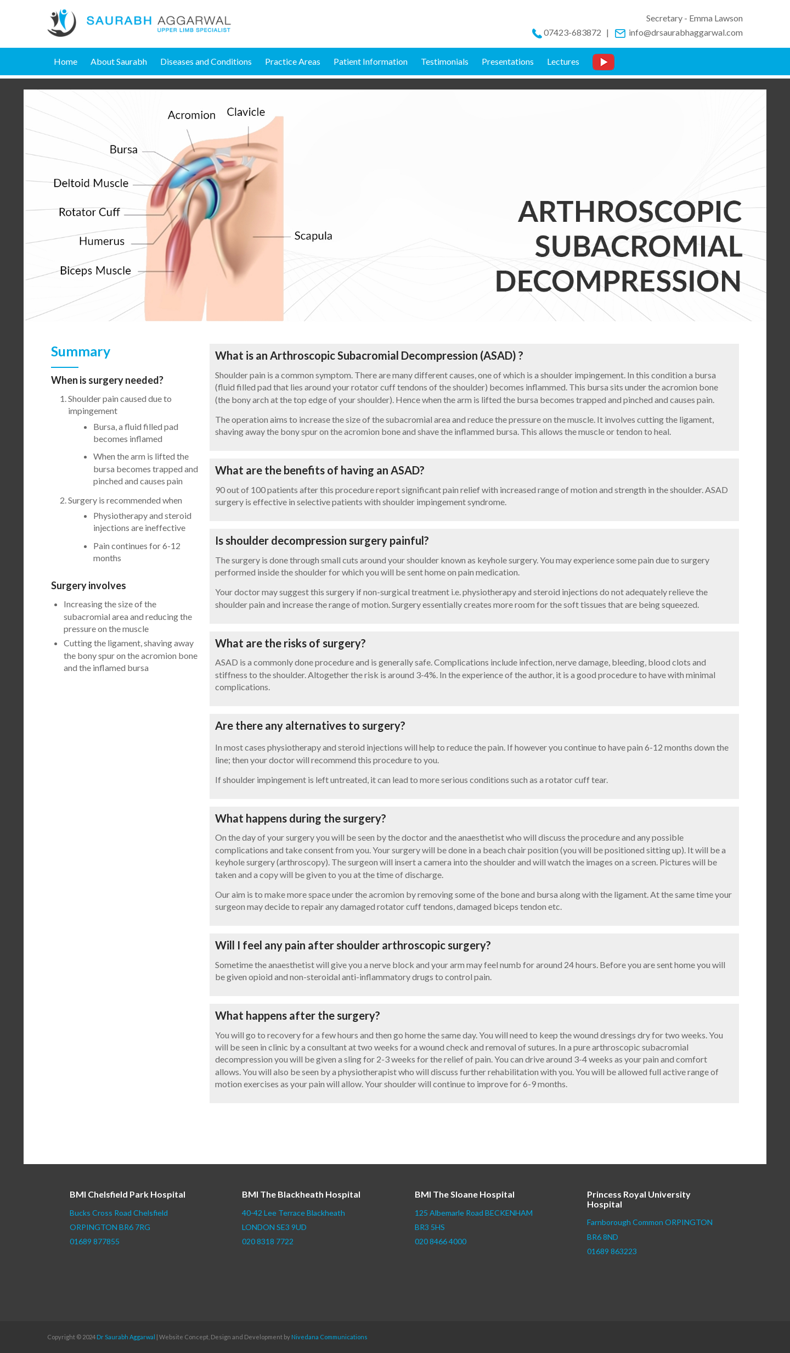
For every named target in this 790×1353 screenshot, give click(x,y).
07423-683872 (572, 32)
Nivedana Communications (329, 1336)
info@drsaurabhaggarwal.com (678, 32)
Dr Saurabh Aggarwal (126, 1336)
